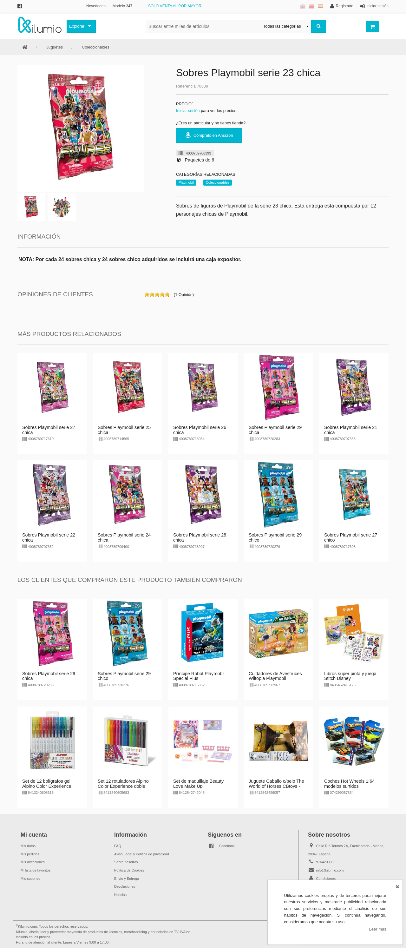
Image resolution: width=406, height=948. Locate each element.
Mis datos (28, 846)
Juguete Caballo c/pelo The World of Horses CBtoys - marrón (276, 786)
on (146, 294)
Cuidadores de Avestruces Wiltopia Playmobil (275, 676)
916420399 (325, 862)
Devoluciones (124, 886)
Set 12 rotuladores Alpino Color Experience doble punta (123, 786)
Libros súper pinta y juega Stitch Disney (350, 676)
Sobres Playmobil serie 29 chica (275, 430)
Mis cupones (30, 878)
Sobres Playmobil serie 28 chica (199, 537)
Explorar (76, 26)
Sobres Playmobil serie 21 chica (350, 430)
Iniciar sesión (188, 110)
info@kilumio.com (330, 870)
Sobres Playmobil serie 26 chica (199, 430)
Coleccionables (95, 47)
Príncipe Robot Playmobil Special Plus (199, 676)
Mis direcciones (33, 862)
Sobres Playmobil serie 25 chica (124, 430)
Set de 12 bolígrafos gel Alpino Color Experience (46, 784)
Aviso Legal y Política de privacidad (141, 854)
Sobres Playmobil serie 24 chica (124, 537)
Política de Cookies (129, 870)
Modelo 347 (123, 6)
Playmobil (186, 182)
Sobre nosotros (126, 862)
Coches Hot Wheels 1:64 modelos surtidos (349, 784)
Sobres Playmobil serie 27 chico (350, 537)
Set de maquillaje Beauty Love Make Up (198, 784)
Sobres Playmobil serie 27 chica (48, 430)
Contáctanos (326, 878)
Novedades (96, 6)
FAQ (117, 846)
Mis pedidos (30, 854)
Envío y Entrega (126, 878)
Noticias (120, 895)
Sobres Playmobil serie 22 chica (48, 537)
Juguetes (54, 47)
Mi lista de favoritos (35, 870)
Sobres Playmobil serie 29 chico (275, 537)
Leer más (377, 929)
